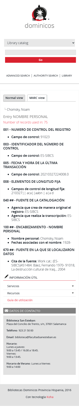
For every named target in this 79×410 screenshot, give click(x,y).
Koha (50, 397)
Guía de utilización (20, 300)
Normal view (14, 98)
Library (67, 75)
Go (41, 60)
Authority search (46, 75)
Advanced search (18, 75)
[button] (35, 19)
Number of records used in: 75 (25, 122)
